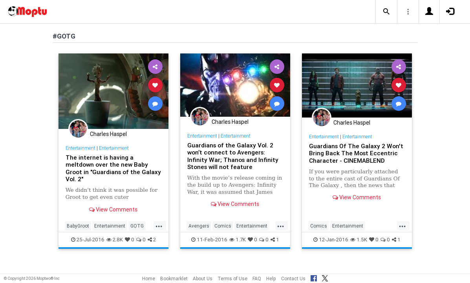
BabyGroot (78, 226)
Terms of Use (232, 278)
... (159, 225)
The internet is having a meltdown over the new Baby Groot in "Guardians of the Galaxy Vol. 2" (113, 168)
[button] (386, 11)
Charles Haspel (108, 134)
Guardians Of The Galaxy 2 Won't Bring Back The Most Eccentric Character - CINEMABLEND (356, 153)
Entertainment (80, 148)
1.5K (358, 239)
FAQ (256, 278)
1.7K (237, 239)
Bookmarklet (174, 278)
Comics (222, 226)
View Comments (113, 209)
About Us (202, 278)
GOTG (137, 226)
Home (148, 278)
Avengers (198, 226)
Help (271, 278)
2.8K (114, 239)
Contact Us (293, 278)
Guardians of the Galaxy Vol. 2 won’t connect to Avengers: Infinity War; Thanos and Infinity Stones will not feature (232, 156)
